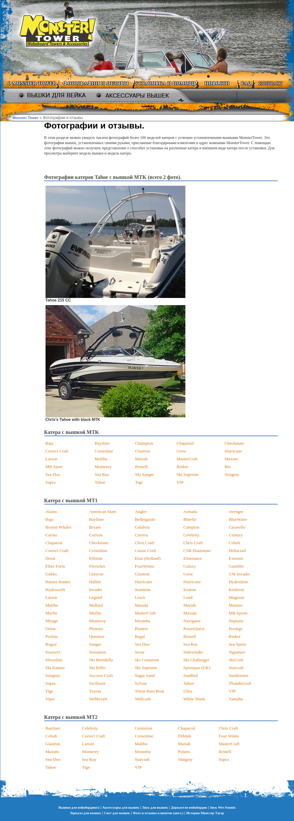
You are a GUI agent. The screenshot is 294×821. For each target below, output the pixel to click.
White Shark (194, 698)
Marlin (51, 613)
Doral (50, 558)
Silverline (54, 659)
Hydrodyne (238, 581)
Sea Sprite (237, 644)
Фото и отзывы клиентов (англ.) (158, 813)
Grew (181, 451)
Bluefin (189, 519)
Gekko (51, 574)
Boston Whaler (59, 527)
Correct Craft (57, 451)
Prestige (236, 628)
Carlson (95, 534)
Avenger (236, 511)
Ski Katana (55, 667)
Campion (191, 527)
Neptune (236, 620)
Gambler (236, 566)
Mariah (141, 458)
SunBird (190, 675)
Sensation (97, 652)
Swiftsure (97, 683)
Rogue (51, 644)
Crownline (104, 451)
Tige (139, 482)
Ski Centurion (147, 659)
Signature (237, 652)
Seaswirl (53, 652)
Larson (52, 458)
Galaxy (189, 566)
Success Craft (101, 675)
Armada (190, 511)
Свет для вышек (117, 813)
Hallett (95, 581)
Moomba (142, 620)
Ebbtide (95, 558)
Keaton (189, 589)
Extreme (236, 558)
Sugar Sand (144, 675)
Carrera (141, 534)
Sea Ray (102, 474)
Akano (51, 511)
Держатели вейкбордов (189, 807)
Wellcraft (143, 698)
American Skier (102, 511)
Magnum (236, 597)
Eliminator (192, 558)
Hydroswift (55, 589)
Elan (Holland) (148, 558)
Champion (144, 443)
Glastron (142, 451)
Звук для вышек (155, 807)
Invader (95, 589)
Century (236, 534)
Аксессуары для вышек (121, 807)
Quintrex (96, 636)
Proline (52, 636)
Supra (51, 482)
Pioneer (141, 628)
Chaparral (185, 443)
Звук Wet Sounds (222, 807)
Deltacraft (237, 550)
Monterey (103, 466)
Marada (141, 605)
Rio (227, 466)
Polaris (184, 751)
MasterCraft (187, 458)
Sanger (95, 644)
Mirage (52, 620)
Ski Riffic (97, 667)
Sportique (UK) (196, 667)
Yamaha (236, 698)
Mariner (236, 605)
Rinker (182, 466)
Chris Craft (144, 542)
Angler (141, 511)
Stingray (231, 474)
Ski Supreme (188, 474)
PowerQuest (194, 628)
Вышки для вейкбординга (79, 807)
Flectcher (97, 566)
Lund (188, 597)
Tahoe (100, 482)
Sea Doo (53, 474)
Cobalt (234, 542)
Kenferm (236, 589)
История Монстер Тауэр (205, 813)
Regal (140, 636)
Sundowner (238, 675)
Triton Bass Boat (149, 691)
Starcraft (236, 667)
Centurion (143, 728)
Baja (49, 443)
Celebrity (191, 534)
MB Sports (238, 613)
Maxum (231, 458)
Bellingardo (145, 519)
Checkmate (234, 443)
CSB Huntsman (196, 550)
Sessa (139, 652)
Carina (51, 534)
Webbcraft (98, 698)
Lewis (140, 597)
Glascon (96, 574)
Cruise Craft (145, 550)
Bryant (95, 527)
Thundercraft (240, 683)
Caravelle (237, 527)
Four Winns (229, 736)
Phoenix (96, 628)
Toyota (95, 691)
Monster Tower (26, 118)
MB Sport (54, 466)
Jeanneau (143, 589)
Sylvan (141, 683)
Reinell (141, 466)
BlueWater (238, 519)
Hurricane (233, 451)
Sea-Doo (53, 759)
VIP (180, 482)
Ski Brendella (101, 659)
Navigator (192, 620)
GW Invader (239, 574)
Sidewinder (193, 652)
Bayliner (102, 443)
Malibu (101, 458)
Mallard (96, 605)
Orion (51, 628)
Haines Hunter (58, 581)
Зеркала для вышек (85, 813)
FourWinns (144, 566)
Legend (95, 597)
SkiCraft (236, 659)
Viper (50, 698)
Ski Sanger (144, 474)
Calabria (142, 527)
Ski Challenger (196, 659)
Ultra (187, 691)
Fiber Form (55, 566)
